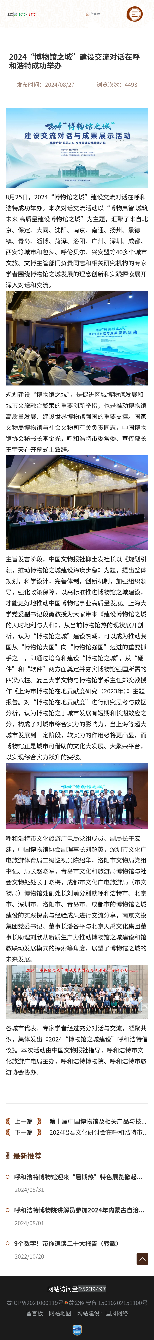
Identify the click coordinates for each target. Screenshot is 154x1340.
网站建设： (91, 1313)
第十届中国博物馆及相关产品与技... (76, 1121)
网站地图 (60, 1313)
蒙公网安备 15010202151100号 (108, 1302)
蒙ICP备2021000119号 (35, 1302)
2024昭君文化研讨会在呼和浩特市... (77, 1132)
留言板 (93, 14)
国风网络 (116, 1313)
